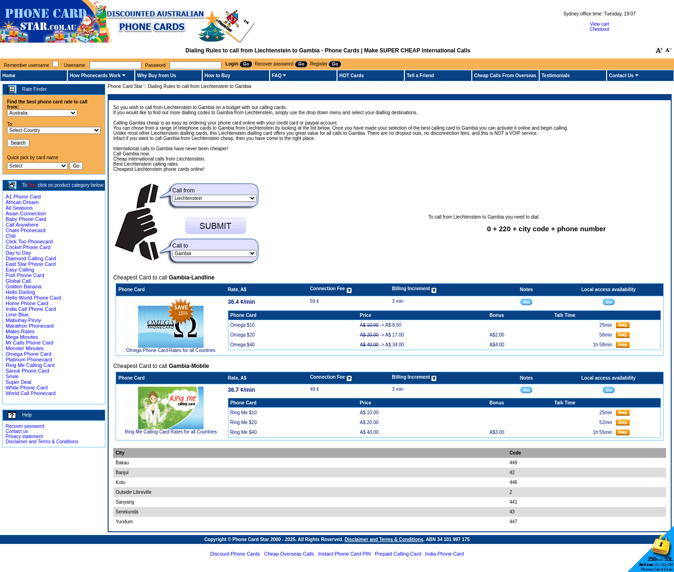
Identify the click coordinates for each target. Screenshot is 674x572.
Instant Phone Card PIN (344, 554)
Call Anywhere (22, 224)
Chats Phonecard (25, 230)
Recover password (25, 426)
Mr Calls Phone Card (29, 342)
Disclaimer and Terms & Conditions (42, 441)
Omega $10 (242, 325)
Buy (33, 185)
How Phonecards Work (95, 75)
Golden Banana (23, 286)
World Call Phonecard (31, 393)
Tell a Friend (420, 75)
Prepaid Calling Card (398, 554)
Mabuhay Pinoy (23, 320)
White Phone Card (27, 387)
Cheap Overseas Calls (289, 554)
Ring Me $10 (243, 412)
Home (8, 75)
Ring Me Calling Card (30, 365)
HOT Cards (351, 75)
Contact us (17, 431)
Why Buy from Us (156, 75)
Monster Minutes (25, 348)
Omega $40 (242, 344)
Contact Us (621, 75)
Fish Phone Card (25, 275)
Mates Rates (20, 331)
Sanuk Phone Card (27, 371)
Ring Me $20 (243, 422)
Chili (10, 236)
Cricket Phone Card (28, 247)
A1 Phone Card (23, 196)
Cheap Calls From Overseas (505, 75)
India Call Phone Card (31, 309)
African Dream (22, 202)
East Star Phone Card (31, 264)
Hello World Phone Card (33, 298)
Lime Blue (17, 314)
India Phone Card (444, 554)
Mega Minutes (22, 337)
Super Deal (18, 382)
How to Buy (217, 75)
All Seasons (19, 208)
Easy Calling (20, 269)
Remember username (26, 65)
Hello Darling (20, 292)
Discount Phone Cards (235, 554)
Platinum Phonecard (29, 359)
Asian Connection (26, 213)
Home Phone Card (27, 303)
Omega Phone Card (28, 354)
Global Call (18, 281)
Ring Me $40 (243, 432)
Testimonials (556, 75)
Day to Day (18, 253)
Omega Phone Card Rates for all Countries (171, 350)
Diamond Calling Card (31, 258)
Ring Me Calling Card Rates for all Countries (171, 431)
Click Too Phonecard (29, 241)
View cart (599, 24)
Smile (12, 376)
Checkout (599, 29)
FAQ (277, 75)
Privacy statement (24, 436)
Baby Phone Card (26, 219)
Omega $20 (242, 334)
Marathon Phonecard (30, 326)
